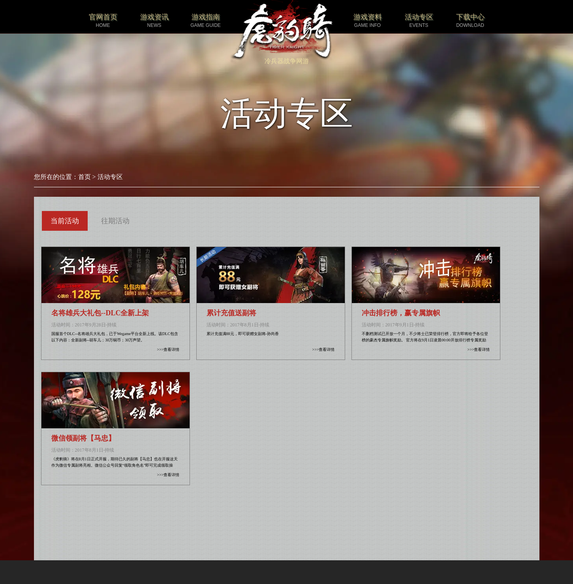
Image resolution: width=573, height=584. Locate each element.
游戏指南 (205, 20)
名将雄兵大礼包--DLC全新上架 (100, 313)
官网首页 (103, 20)
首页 (84, 176)
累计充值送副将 (231, 313)
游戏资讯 (154, 20)
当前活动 (65, 221)
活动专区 (419, 20)
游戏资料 (367, 20)
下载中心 (470, 20)
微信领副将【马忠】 (83, 438)
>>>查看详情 (168, 349)
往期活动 (115, 221)
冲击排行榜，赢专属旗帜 (401, 313)
